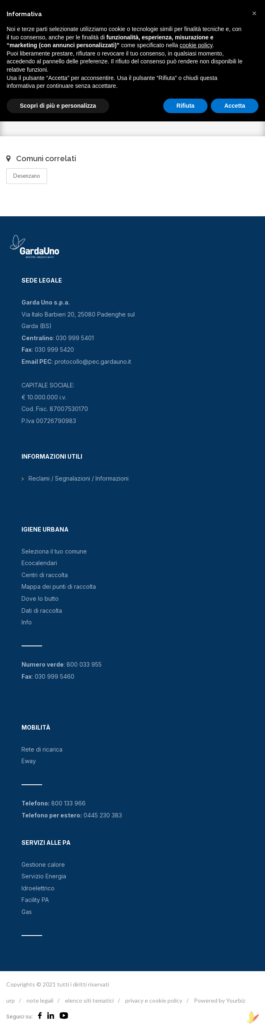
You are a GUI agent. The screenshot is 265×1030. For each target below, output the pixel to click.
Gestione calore (43, 864)
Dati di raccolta (41, 610)
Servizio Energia (43, 876)
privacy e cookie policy (153, 1000)
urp (10, 1000)
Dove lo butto (40, 598)
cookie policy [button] (196, 45)
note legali (39, 1000)
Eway (28, 760)
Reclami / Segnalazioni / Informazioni (79, 478)
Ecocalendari (39, 562)
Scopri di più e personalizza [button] (58, 105)
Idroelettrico (38, 888)
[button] (254, 13)
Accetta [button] (234, 105)
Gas (26, 911)
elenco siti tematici (89, 1000)
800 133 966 (68, 803)
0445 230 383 (103, 815)
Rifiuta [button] (186, 105)
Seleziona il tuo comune (54, 551)
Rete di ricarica (41, 749)
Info (26, 622)
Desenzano (26, 175)
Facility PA (35, 899)
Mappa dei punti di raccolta (58, 586)
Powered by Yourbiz (219, 1000)
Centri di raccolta (44, 574)
